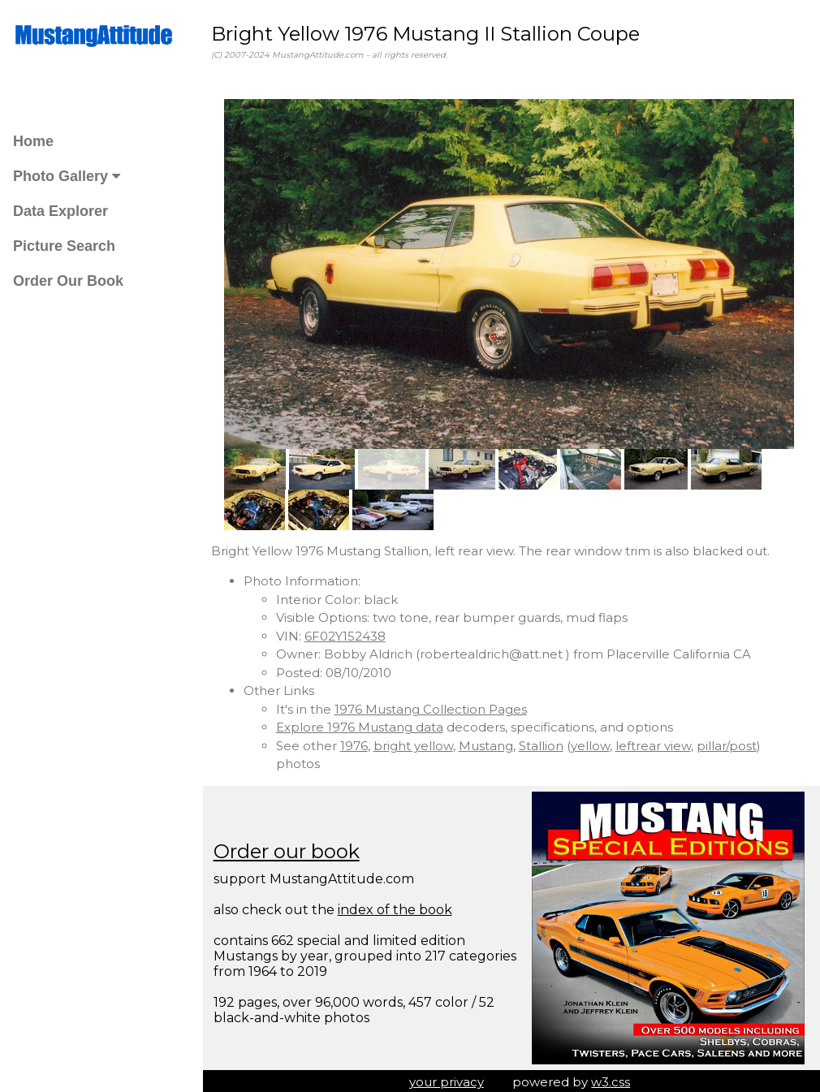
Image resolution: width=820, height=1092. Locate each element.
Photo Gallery (66, 176)
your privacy (449, 1078)
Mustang (491, 742)
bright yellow (418, 742)
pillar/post (731, 742)
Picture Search (64, 246)
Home (33, 141)
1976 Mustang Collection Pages (435, 706)
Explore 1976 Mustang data (364, 724)
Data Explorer (60, 211)
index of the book (400, 906)
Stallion (546, 742)
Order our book (291, 848)
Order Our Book (68, 281)
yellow (595, 742)
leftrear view (658, 742)
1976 (359, 742)
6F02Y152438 (350, 633)
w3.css (613, 1078)
